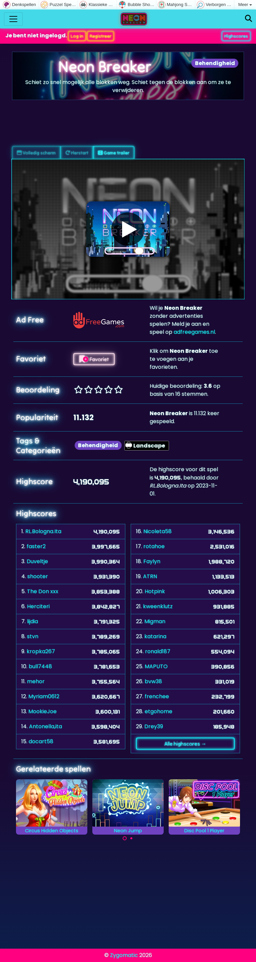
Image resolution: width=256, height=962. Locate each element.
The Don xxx (42, 591)
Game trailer (113, 153)
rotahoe (154, 546)
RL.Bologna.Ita (43, 531)
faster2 (36, 546)
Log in (77, 36)
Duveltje (37, 561)
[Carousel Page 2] (131, 838)
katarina (155, 636)
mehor (36, 681)
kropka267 (41, 651)
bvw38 (153, 681)
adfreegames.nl (194, 332)
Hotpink (155, 591)
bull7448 (40, 666)
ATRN (150, 576)
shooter (37, 576)
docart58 (41, 741)
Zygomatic (124, 955)
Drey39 (153, 726)
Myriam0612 (43, 696)
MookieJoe (42, 711)
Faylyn (151, 561)
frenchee (157, 696)
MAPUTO (156, 666)
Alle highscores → (185, 743)
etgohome (158, 711)
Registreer (100, 36)
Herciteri (38, 606)
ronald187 (157, 651)
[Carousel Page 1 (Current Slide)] (125, 838)
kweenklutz (158, 606)
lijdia (32, 621)
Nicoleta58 (157, 531)
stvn (32, 636)
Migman (154, 621)
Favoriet (94, 359)
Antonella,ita (45, 726)
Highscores (236, 36)
